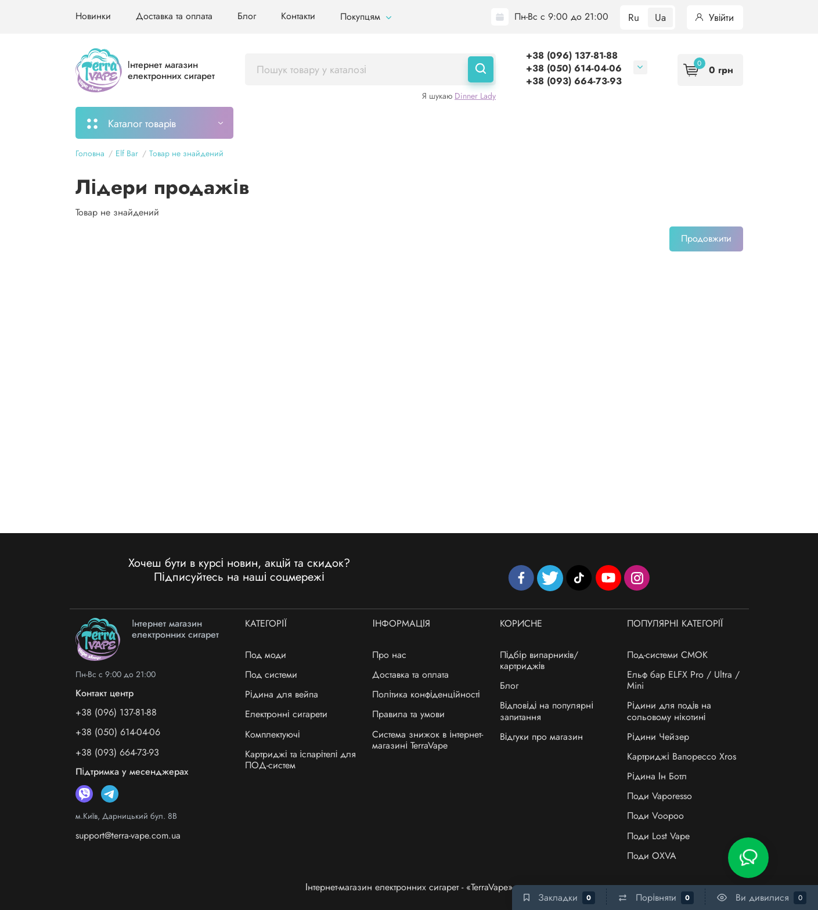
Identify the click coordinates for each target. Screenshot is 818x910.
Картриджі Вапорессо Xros (681, 756)
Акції (522, 122)
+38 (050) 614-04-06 (574, 68)
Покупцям (365, 16)
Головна (89, 153)
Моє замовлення (293, 122)
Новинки (93, 16)
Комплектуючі (272, 734)
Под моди (265, 654)
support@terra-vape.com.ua (128, 835)
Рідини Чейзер (658, 736)
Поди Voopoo (655, 815)
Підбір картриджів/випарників (421, 122)
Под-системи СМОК (667, 654)
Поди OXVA (651, 855)
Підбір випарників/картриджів (539, 660)
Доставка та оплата (174, 16)
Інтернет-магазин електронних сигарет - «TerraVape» (409, 887)
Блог (246, 16)
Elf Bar (127, 153)
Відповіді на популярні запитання (546, 711)
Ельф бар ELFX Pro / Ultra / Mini (683, 680)
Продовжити (706, 238)
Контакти (298, 16)
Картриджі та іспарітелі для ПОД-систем (300, 759)
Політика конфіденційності (426, 694)
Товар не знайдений (186, 153)
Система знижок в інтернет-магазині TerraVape (427, 740)
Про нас (389, 654)
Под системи (271, 674)
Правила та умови (408, 714)
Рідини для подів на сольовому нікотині (669, 711)
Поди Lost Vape (658, 836)
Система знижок (590, 122)
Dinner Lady (475, 96)
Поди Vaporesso (659, 796)
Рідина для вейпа (281, 694)
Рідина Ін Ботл (657, 776)
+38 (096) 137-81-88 (572, 55)
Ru (633, 17)
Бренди (665, 122)
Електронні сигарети (286, 714)
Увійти (715, 17)
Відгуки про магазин (541, 736)
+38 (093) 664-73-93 (574, 81)
